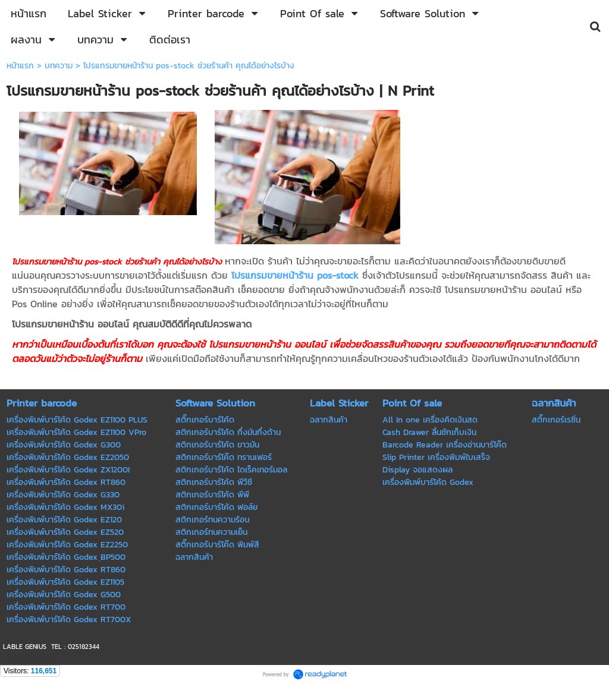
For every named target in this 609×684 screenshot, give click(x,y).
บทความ (59, 65)
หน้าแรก (20, 65)
